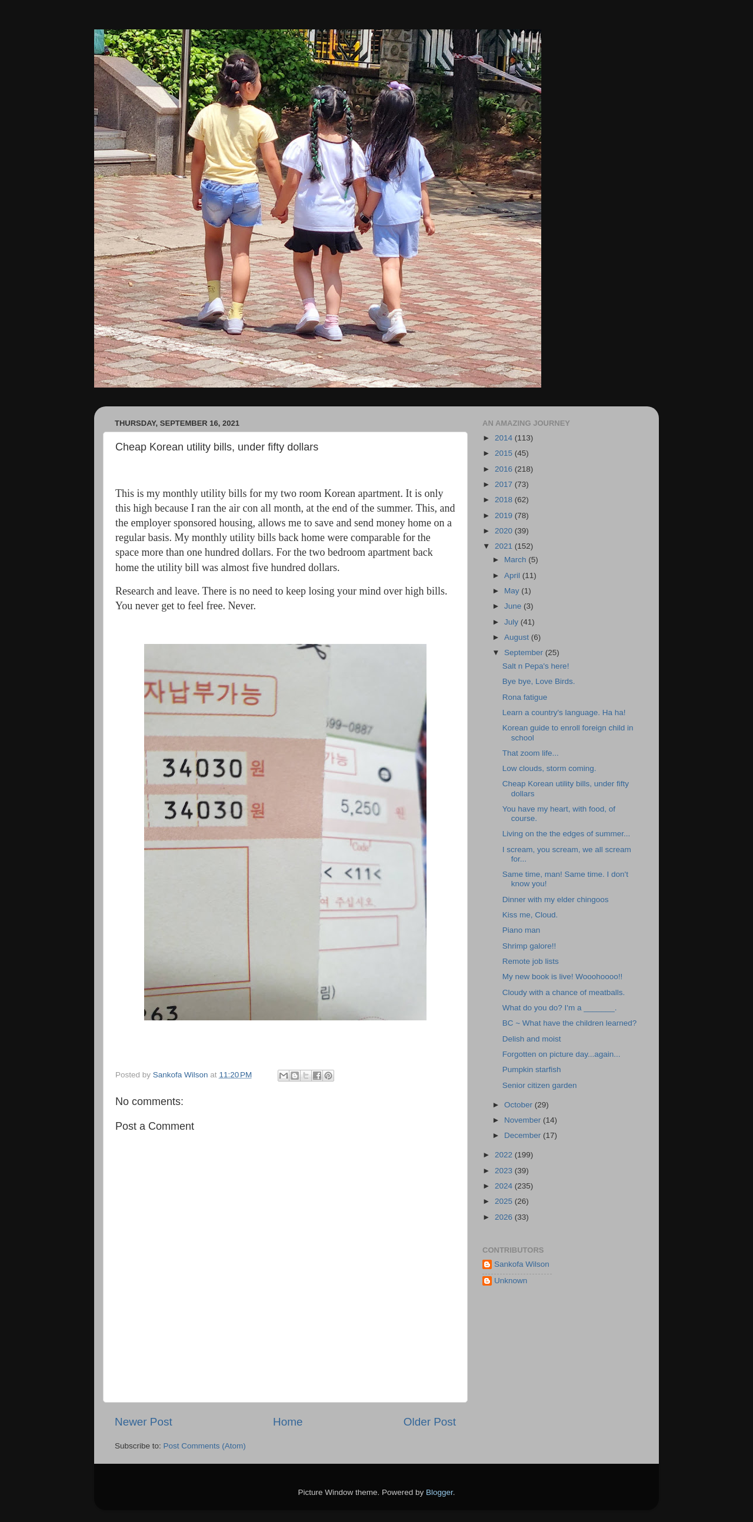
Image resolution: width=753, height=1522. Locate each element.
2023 (505, 1170)
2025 (505, 1201)
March (516, 559)
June (514, 606)
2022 (505, 1154)
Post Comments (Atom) (205, 1445)
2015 (505, 453)
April (513, 575)
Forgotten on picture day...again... (561, 1054)
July (512, 622)
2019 (505, 515)
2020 (505, 530)
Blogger (439, 1492)
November (523, 1120)
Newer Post (143, 1422)
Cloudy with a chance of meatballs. (563, 992)
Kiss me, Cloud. (530, 914)
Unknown (510, 1280)
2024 (505, 1185)
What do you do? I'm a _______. (559, 1007)
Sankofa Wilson (521, 1264)
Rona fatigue (525, 697)
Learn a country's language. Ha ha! (564, 712)
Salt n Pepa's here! (535, 666)
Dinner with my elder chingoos (555, 899)
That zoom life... (530, 753)
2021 (505, 546)
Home (287, 1422)
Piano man (521, 930)
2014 (505, 437)
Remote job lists (530, 961)
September (524, 652)
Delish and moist (531, 1038)
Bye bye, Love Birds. (538, 681)
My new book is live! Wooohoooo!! (562, 976)
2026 (505, 1217)
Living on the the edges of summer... (566, 833)
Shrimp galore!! (529, 946)
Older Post (430, 1422)
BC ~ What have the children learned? (569, 1023)
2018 (505, 499)
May (512, 590)
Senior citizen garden (539, 1085)
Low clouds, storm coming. (549, 768)
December (523, 1135)
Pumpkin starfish (531, 1069)
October (519, 1104)
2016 (505, 469)
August (517, 637)
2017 (505, 484)
